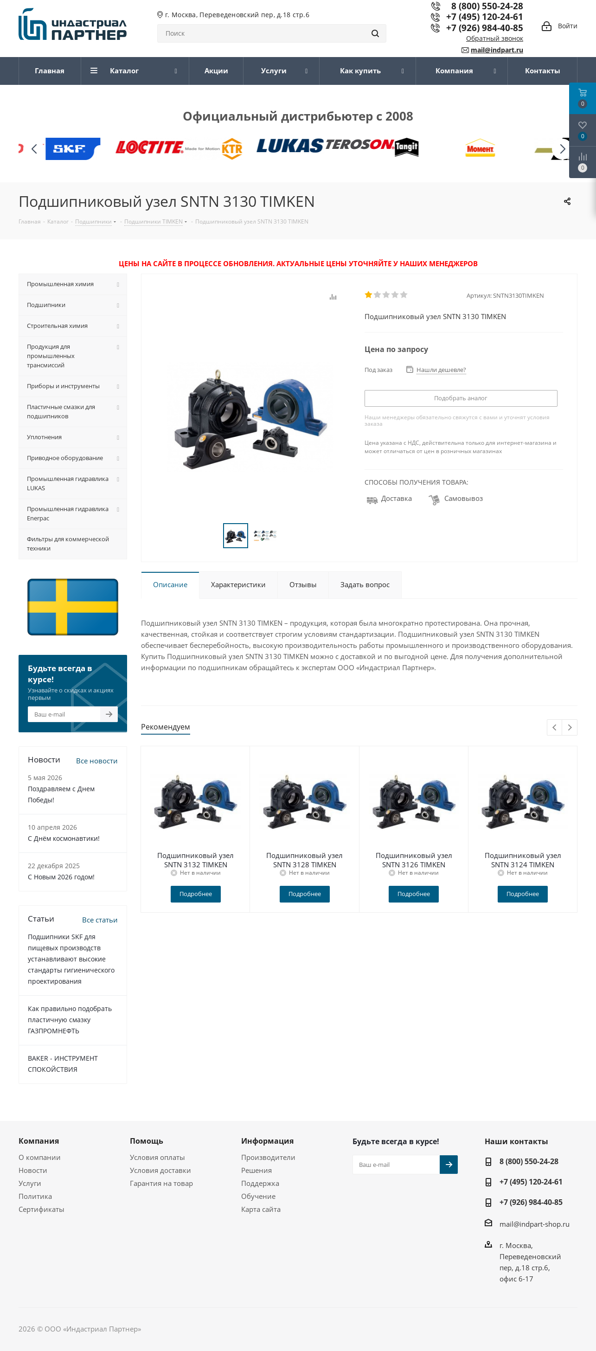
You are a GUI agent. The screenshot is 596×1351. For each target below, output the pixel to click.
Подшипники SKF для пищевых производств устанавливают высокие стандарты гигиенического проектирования (71, 959)
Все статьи (100, 919)
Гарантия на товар (161, 1183)
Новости (33, 1170)
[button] (562, 149)
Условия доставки (160, 1170)
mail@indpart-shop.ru (535, 1224)
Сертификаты (41, 1209)
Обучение (258, 1196)
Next (569, 728)
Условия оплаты (157, 1157)
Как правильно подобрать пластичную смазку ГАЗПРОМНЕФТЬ (70, 1019)
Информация (267, 1141)
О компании (40, 1157)
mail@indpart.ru (497, 49)
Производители (268, 1157)
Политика (35, 1196)
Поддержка (260, 1183)
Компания (39, 1141)
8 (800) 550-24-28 (529, 1161)
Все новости (97, 760)
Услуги (30, 1183)
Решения (256, 1170)
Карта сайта (261, 1209)
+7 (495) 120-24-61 (484, 16)
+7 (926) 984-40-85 (484, 27)
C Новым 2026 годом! (61, 876)
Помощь (146, 1141)
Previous (555, 728)
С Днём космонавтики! (64, 838)
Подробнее (195, 894)
